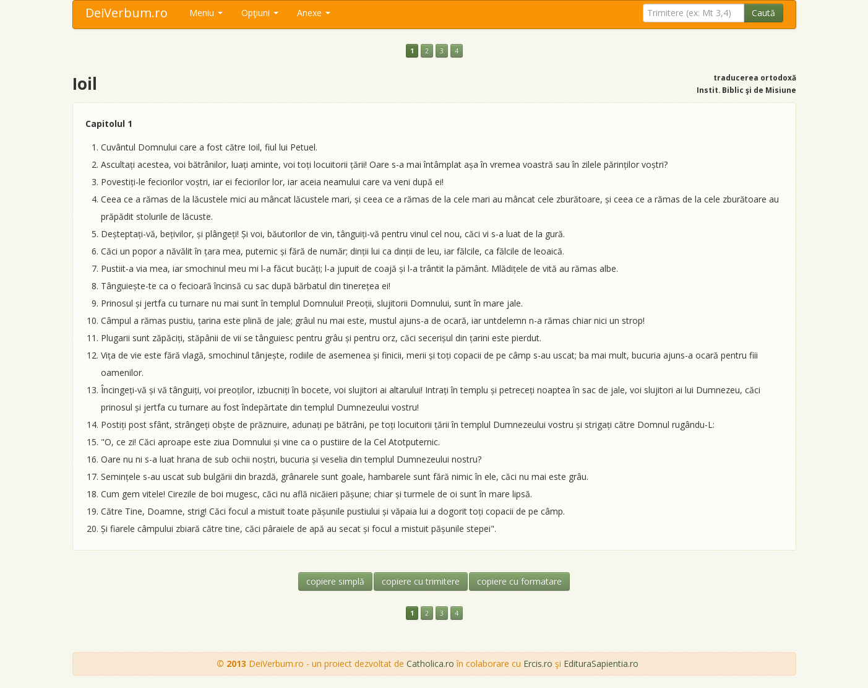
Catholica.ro (430, 663)
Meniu (206, 13)
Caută (763, 13)
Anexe (313, 13)
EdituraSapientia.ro (601, 663)
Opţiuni (259, 13)
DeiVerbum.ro (126, 12)
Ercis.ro (537, 663)
